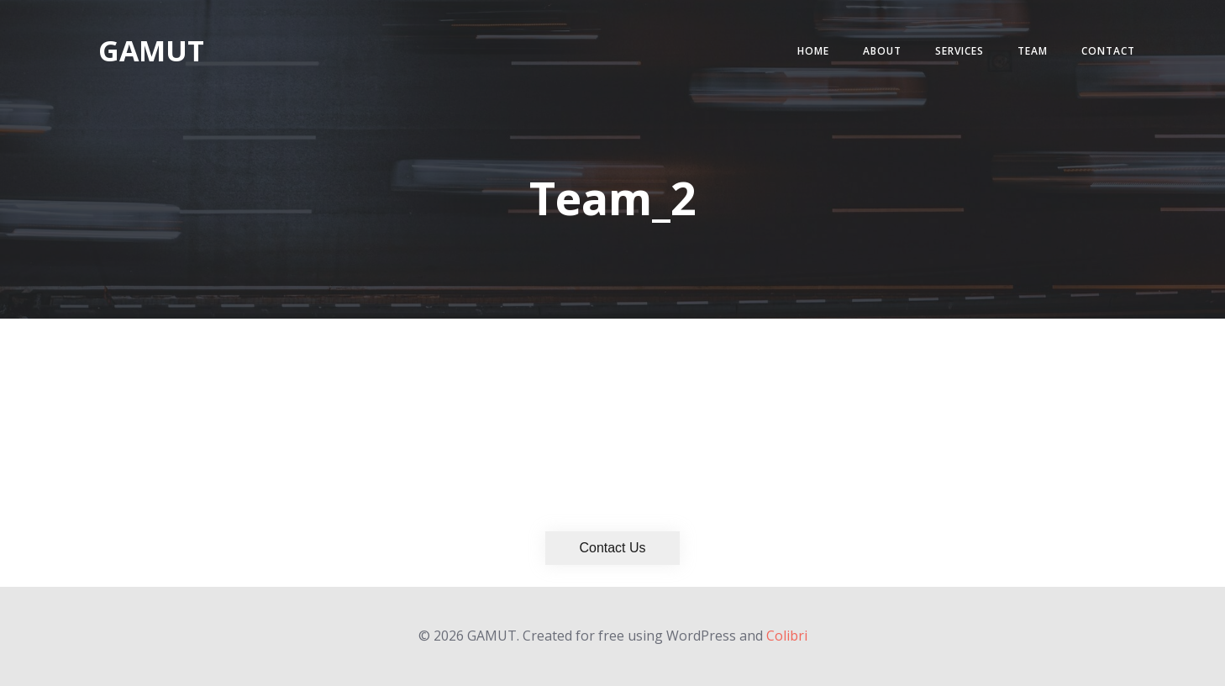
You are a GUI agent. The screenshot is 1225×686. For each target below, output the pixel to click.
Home (813, 51)
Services (959, 51)
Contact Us (612, 548)
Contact (1108, 51)
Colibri (786, 635)
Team (1032, 51)
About (882, 51)
